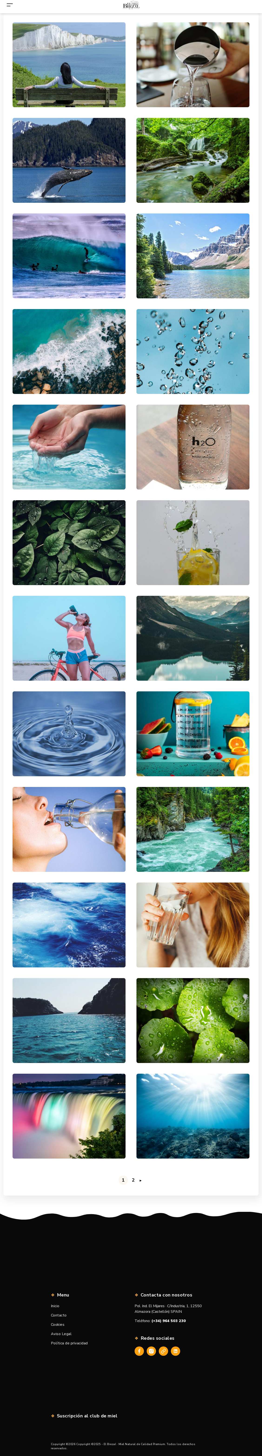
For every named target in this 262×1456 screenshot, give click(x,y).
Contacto (59, 1315)
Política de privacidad (69, 1343)
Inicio (55, 1306)
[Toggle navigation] (10, 5)
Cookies (58, 1324)
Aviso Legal (61, 1333)
